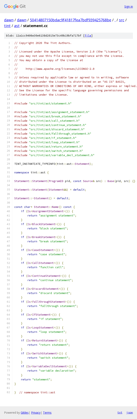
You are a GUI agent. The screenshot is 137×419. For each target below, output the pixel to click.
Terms (47, 412)
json (129, 412)
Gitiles (25, 412)
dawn (8, 19)
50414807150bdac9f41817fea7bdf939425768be (70, 19)
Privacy (35, 412)
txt (119, 412)
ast (17, 25)
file (88, 35)
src (121, 19)
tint (7, 25)
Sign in (128, 6)
